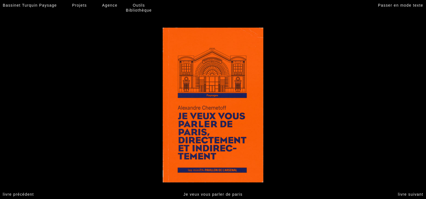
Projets (79, 5)
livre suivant (410, 194)
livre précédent (18, 194)
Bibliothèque (139, 10)
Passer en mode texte (400, 5)
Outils (139, 5)
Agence (109, 5)
